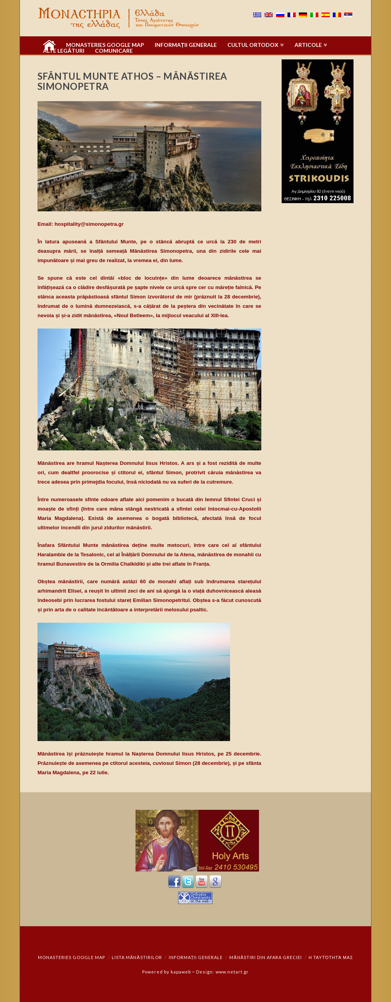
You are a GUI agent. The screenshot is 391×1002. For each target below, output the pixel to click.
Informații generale (196, 957)
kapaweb (181, 971)
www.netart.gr (232, 971)
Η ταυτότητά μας (331, 957)
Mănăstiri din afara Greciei (265, 957)
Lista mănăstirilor (137, 957)
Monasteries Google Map (71, 957)
